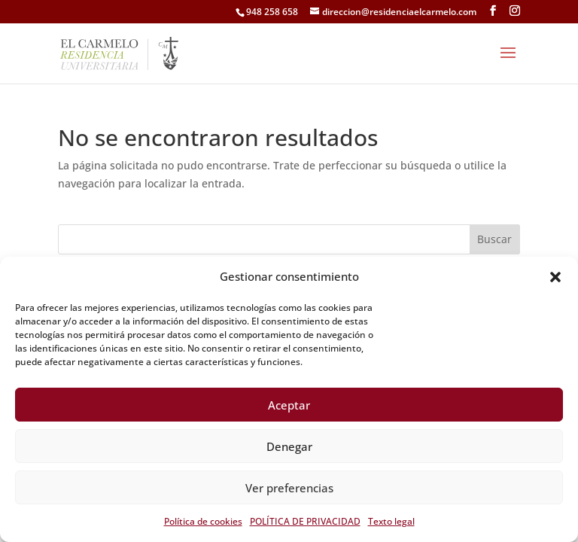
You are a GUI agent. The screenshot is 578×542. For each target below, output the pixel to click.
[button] (555, 277)
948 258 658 (272, 11)
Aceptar (289, 405)
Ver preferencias (289, 487)
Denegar (289, 446)
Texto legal (391, 521)
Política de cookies (203, 521)
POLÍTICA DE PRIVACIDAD (305, 521)
